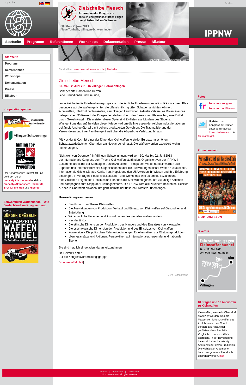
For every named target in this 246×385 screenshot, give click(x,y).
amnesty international (17, 180)
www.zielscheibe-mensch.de (89, 69)
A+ (13, 2)
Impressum (117, 371)
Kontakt (104, 371)
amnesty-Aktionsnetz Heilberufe (23, 184)
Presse (140, 42)
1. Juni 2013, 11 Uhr (210, 216)
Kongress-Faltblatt (71, 262)
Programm (35, 42)
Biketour (158, 42)
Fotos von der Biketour (222, 108)
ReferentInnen (61, 42)
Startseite (13, 42)
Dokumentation (116, 42)
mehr (222, 355)
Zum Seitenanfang (178, 275)
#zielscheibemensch (220, 132)
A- (6, 3)
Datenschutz (134, 371)
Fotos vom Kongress (221, 103)
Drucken (228, 3)
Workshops (88, 42)
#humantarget (206, 136)
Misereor (35, 187)
